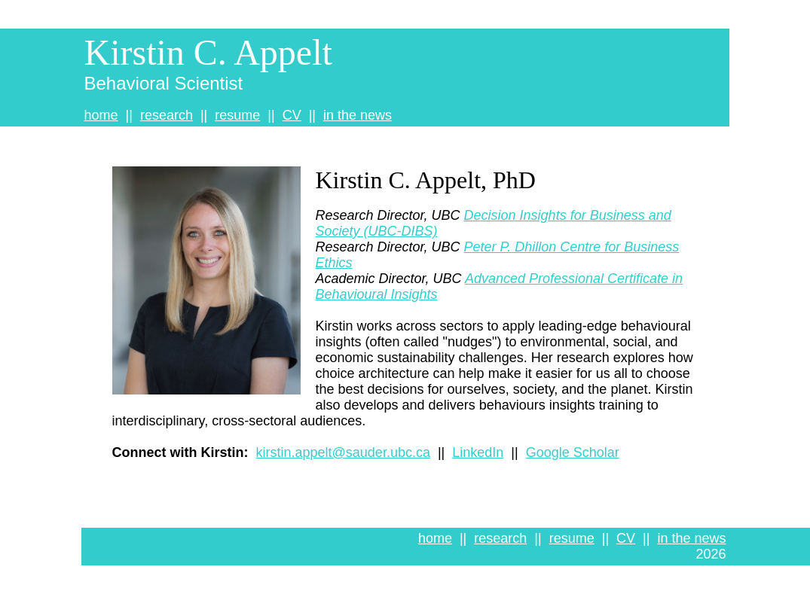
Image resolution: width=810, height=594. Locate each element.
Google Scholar (572, 452)
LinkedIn (477, 452)
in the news (357, 115)
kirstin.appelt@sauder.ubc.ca (343, 452)
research (166, 115)
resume (237, 115)
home (101, 115)
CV (292, 115)
